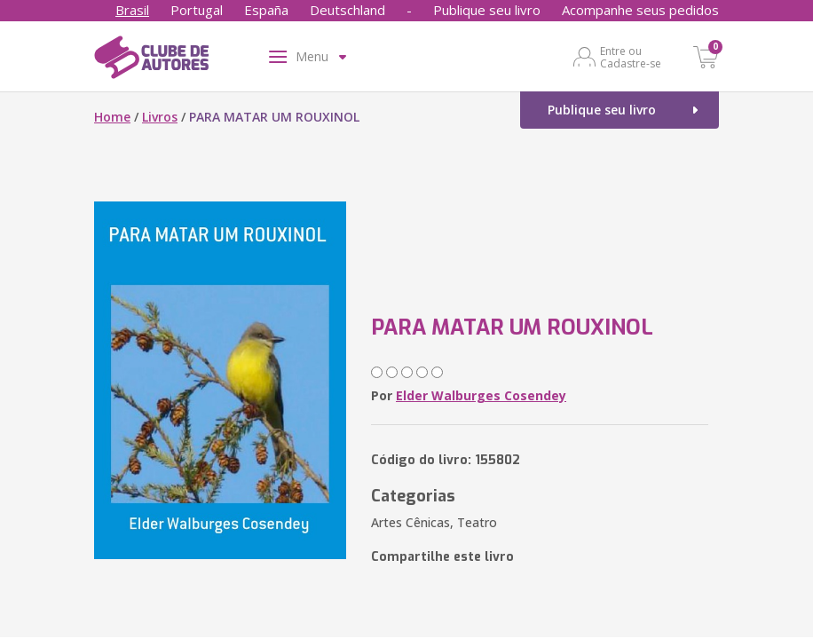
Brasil (132, 10)
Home (112, 116)
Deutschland (347, 10)
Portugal (196, 10)
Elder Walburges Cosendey (481, 395)
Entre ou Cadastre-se (630, 56)
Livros (160, 116)
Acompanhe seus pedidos (640, 10)
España (266, 10)
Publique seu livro (487, 10)
